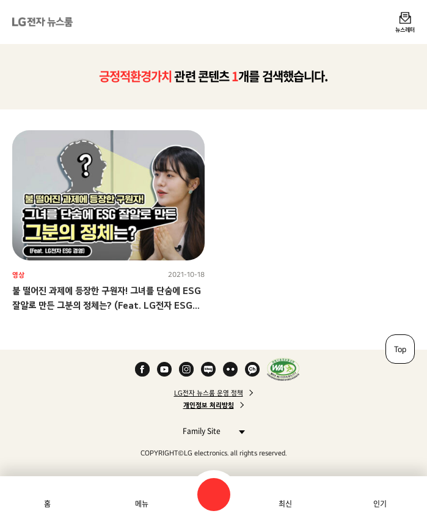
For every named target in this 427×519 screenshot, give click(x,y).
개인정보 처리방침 (208, 405)
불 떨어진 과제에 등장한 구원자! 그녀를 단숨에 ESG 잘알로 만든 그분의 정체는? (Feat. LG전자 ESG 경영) (106, 305)
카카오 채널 (252, 369)
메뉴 (141, 503)
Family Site (210, 430)
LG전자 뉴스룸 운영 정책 (208, 393)
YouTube (164, 369)
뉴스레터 (405, 29)
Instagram (186, 369)
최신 (285, 503)
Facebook (142, 369)
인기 (380, 503)
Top (400, 349)
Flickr (230, 369)
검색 (213, 494)
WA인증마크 (283, 369)
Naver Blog (208, 369)
